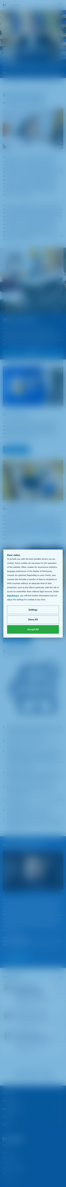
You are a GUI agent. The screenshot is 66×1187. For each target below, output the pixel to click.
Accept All (33, 629)
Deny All (33, 619)
